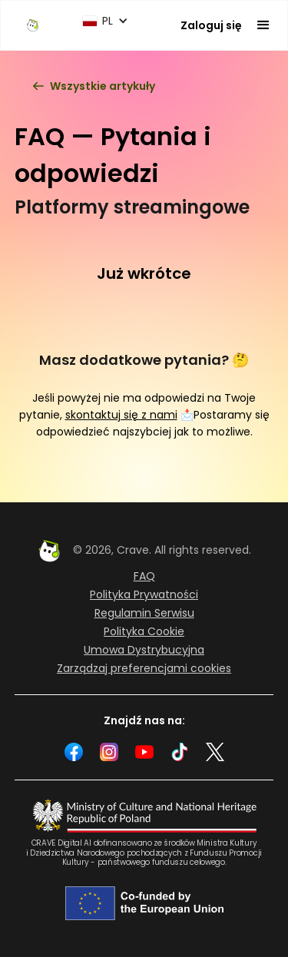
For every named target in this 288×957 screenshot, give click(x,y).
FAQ (144, 576)
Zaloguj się (211, 25)
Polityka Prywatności (144, 594)
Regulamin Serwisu (144, 613)
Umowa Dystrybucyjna (144, 649)
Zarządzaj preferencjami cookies (144, 668)
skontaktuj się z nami (121, 414)
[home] (32, 25)
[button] (104, 20)
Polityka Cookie (144, 631)
